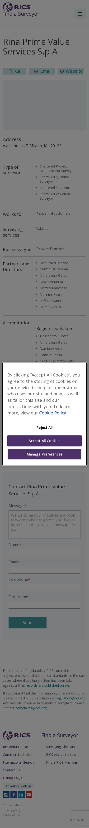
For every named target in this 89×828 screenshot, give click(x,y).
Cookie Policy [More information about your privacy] (52, 413)
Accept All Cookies (44, 441)
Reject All (44, 427)
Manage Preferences (44, 454)
